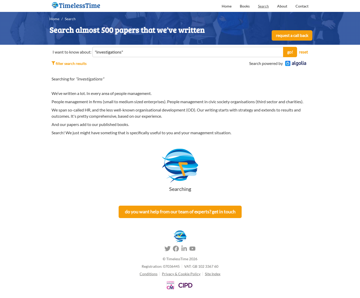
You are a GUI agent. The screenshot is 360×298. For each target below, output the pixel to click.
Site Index (212, 274)
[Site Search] (187, 52)
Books (245, 6)
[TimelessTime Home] (180, 236)
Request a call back (292, 35)
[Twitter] (167, 249)
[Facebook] (176, 249)
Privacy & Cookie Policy (181, 274)
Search (263, 6)
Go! (290, 51)
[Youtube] (192, 249)
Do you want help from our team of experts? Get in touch (180, 211)
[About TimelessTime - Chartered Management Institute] (170, 285)
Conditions (148, 274)
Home (227, 6)
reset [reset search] (303, 51)
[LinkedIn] (184, 249)
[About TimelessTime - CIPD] (185, 285)
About (282, 6)
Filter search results (69, 63)
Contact (302, 6)
